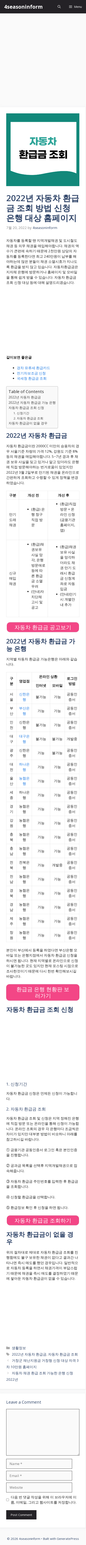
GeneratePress (68, 1539)
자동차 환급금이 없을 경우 (27, 423)
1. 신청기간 (21, 413)
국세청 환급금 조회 (32, 378)
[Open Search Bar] (59, 6)
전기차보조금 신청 (31, 373)
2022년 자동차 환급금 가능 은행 (32, 402)
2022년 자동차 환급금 (24, 397)
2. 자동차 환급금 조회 (28, 418)
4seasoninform (23, 6)
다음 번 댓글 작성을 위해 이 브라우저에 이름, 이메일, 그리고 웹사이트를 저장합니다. (43, 1500)
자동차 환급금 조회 (63, 1354)
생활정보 (19, 1347)
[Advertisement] (43, 58)
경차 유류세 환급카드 (33, 367)
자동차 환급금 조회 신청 (26, 407)
